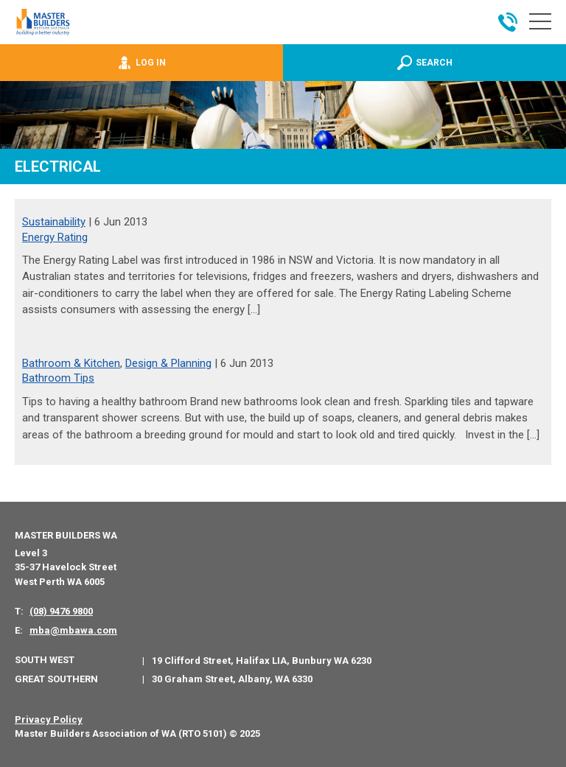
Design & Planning (168, 363)
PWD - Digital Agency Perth (68, 760)
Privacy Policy (49, 719)
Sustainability (53, 221)
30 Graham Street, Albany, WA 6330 (232, 678)
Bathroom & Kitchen (71, 363)
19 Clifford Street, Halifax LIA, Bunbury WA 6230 (261, 660)
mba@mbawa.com (73, 630)
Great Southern (56, 678)
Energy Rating (55, 237)
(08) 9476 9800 (61, 611)
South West (44, 659)
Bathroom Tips (58, 378)
